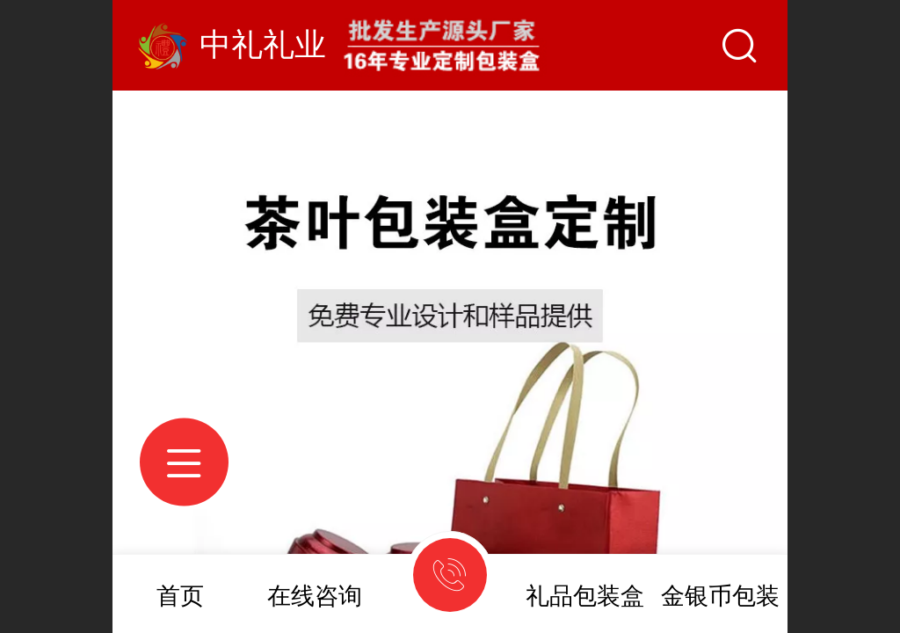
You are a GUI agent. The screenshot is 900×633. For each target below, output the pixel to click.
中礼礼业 (263, 44)
